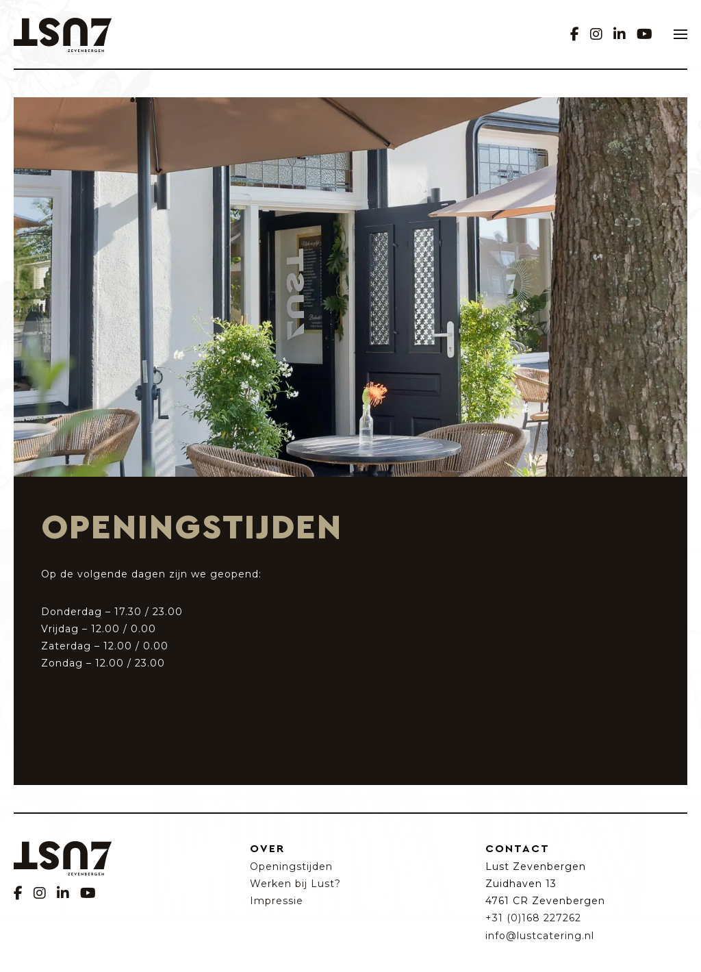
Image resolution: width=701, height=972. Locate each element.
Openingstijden (291, 866)
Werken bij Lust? (295, 883)
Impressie (276, 901)
